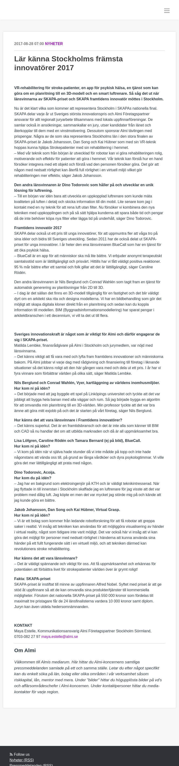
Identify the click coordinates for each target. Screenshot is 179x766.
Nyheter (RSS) (22, 760)
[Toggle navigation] (167, 10)
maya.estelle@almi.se (59, 637)
